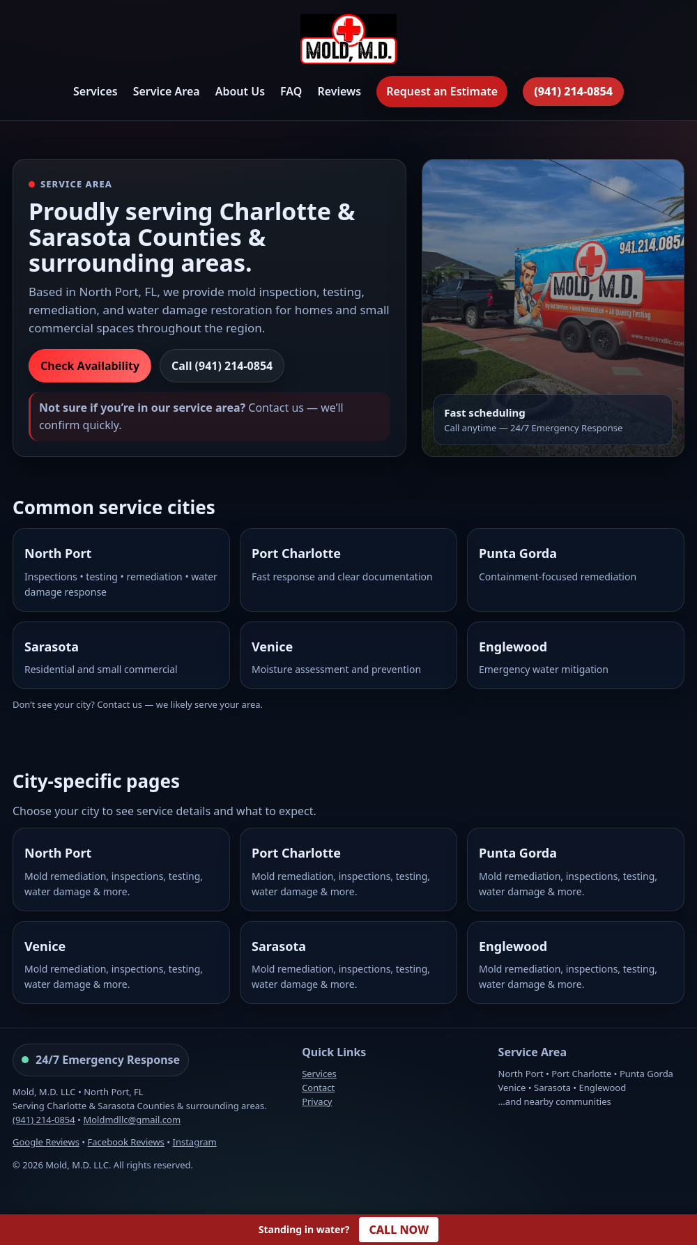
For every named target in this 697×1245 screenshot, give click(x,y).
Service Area (166, 91)
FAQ (291, 91)
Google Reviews (46, 1142)
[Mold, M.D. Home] (348, 41)
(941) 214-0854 (573, 91)
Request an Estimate (442, 91)
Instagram (195, 1142)
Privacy (317, 1101)
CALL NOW (399, 1229)
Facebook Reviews (126, 1142)
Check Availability (89, 365)
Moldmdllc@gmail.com (132, 1119)
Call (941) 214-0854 (222, 365)
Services (95, 91)
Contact (318, 1087)
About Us (240, 91)
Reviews (339, 91)
